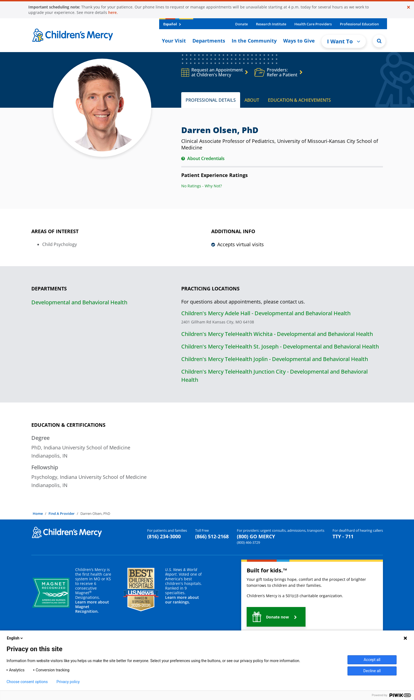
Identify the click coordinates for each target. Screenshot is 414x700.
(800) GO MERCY (256, 536)
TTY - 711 (343, 536)
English (15, 638)
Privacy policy (68, 682)
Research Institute (271, 24)
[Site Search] (379, 40)
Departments (208, 40)
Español (172, 24)
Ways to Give (299, 40)
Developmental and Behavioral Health (79, 302)
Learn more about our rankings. (182, 600)
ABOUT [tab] (251, 100)
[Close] (408, 7)
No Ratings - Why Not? (201, 185)
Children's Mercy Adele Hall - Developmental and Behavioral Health (265, 313)
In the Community (254, 40)
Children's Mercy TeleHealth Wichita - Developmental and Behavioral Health (277, 334)
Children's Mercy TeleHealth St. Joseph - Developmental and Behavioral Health (280, 346)
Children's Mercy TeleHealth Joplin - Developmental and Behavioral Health (274, 359)
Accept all (372, 659)
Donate (241, 24)
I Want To (343, 41)
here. (113, 12)
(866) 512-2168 (212, 536)
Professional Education (359, 24)
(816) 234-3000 (164, 536)
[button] (276, 617)
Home (38, 513)
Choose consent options (27, 682)
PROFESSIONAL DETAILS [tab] (211, 100)
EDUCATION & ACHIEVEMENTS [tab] (299, 100)
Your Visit (174, 40)
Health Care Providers (313, 24)
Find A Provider (62, 513)
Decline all (372, 671)
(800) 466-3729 (248, 542)
